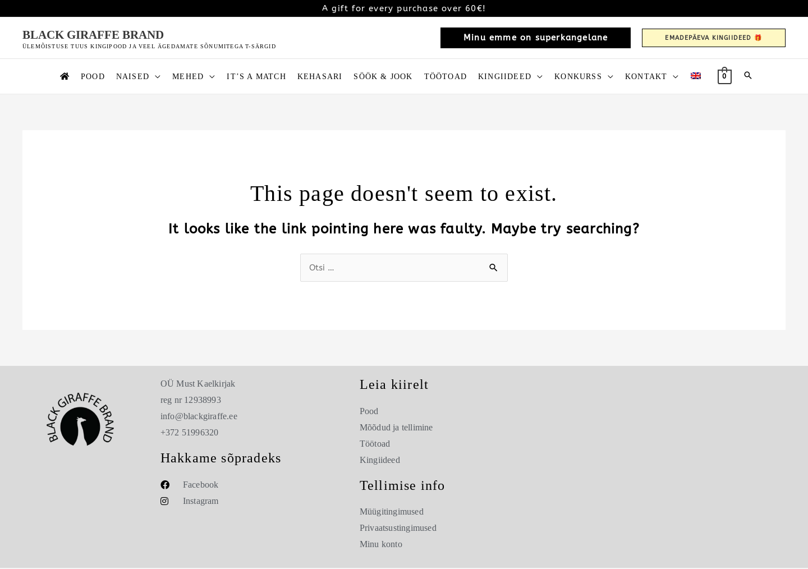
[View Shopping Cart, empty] (725, 76)
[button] (535, 37)
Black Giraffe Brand (93, 35)
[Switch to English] (695, 76)
